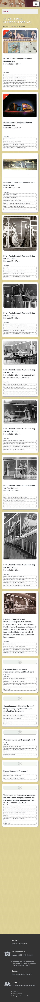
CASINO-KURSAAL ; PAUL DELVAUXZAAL (15, 80)
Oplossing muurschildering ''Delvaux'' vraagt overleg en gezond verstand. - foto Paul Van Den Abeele (18, 708)
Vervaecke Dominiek (9, 754)
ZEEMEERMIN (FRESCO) (10, 197)
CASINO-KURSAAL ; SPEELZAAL (13, 807)
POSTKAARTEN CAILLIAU (11, 194)
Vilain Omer (7, 823)
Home (5, 11)
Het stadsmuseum (18, 952)
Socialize (15, 940)
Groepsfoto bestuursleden (21, 996)
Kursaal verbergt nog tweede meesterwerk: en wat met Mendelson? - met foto (19, 671)
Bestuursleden (17, 994)
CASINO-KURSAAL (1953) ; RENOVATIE (14, 678)
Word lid (15, 992)
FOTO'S (6, 268)
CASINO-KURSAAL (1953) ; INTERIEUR (14, 77)
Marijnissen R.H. (8, 723)
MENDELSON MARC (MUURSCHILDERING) (15, 684)
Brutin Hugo (7, 689)
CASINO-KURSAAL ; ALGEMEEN (12, 718)
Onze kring (16, 982)
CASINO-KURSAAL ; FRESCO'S (12, 86)
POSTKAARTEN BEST (10, 643)
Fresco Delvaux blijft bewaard (15, 771)
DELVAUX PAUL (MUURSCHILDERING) (14, 83)
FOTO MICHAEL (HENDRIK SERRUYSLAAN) (15, 324)
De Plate (17, 3)
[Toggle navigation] (36, 3)
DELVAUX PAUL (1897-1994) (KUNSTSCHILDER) (17, 203)
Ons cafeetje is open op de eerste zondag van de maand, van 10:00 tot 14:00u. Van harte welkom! (24, 963)
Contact (14, 971)
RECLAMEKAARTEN (9, 75)
